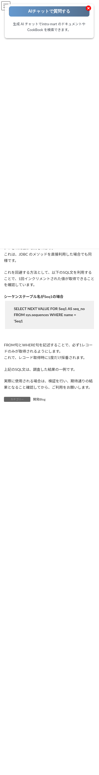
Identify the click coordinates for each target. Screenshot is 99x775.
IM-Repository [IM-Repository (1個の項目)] (16, 575)
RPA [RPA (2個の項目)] (88, 584)
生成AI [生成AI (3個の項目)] (11, 622)
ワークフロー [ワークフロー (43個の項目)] (36, 603)
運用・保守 (21, 743)
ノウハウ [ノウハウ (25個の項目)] (13, 603)
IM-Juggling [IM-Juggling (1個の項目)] (14, 565)
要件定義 (19, 715)
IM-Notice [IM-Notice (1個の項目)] (69, 565)
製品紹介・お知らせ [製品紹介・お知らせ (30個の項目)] (38, 622)
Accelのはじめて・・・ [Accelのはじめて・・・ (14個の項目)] (23, 537)
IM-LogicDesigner (25, 773)
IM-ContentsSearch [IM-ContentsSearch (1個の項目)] (70, 556)
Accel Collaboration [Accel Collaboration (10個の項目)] (20, 528)
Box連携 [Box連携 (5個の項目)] (12, 547)
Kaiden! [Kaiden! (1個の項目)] (57, 584)
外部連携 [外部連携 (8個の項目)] (59, 603)
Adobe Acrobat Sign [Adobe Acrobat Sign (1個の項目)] (61, 537)
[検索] (80, 637)
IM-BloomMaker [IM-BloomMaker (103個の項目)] (18, 556)
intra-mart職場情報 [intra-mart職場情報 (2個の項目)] (20, 584)
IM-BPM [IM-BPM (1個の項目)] (43, 556)
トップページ (18, 694)
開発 (16, 729)
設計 (16, 722)
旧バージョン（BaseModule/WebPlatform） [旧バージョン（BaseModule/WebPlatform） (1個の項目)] (39, 612)
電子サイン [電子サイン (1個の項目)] (67, 622)
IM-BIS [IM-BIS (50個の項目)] (77, 547)
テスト (18, 736)
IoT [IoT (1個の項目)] (43, 584)
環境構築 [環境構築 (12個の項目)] (84, 612)
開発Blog (39, 399)
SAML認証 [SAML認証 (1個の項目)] (14, 593)
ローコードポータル (23, 701)
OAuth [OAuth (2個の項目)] (74, 584)
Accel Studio (22, 760)
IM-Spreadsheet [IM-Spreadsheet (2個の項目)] (63, 575)
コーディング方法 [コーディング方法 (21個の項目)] (66, 593)
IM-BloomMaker (24, 766)
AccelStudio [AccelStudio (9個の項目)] (49, 528)
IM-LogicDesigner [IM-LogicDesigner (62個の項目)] (43, 565)
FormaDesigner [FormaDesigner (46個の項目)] (55, 547)
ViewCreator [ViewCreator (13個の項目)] (37, 593)
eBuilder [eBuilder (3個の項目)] (31, 547)
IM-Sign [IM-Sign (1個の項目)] (39, 575)
